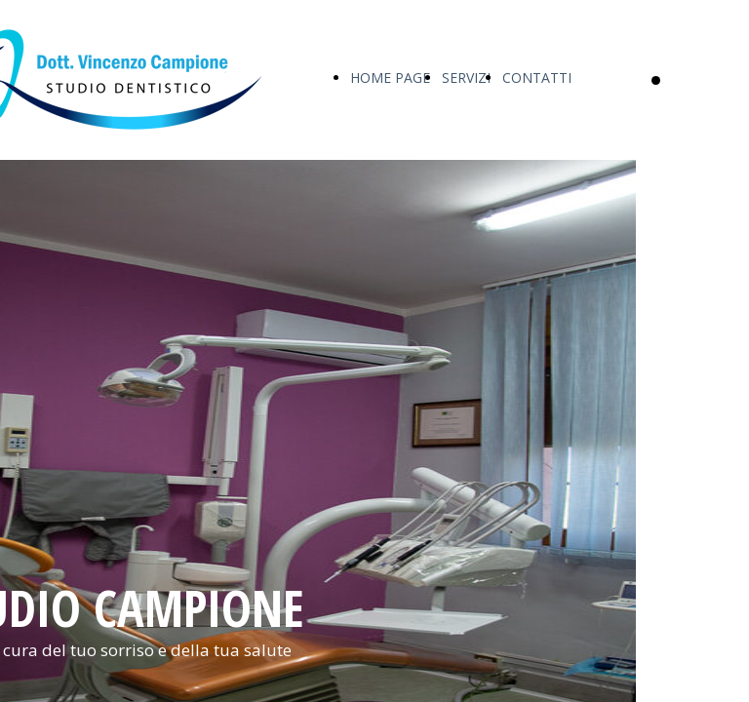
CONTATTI (537, 77)
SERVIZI (466, 77)
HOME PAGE (390, 77)
